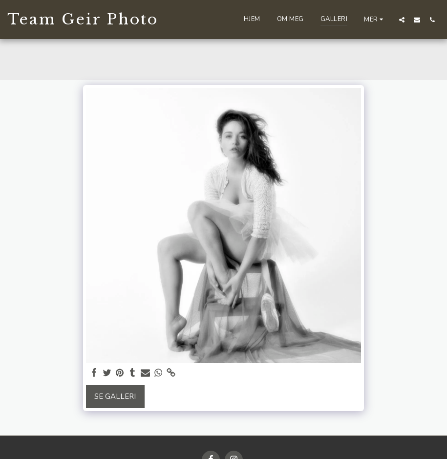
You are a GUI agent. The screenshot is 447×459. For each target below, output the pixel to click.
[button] (402, 19)
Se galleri (115, 396)
